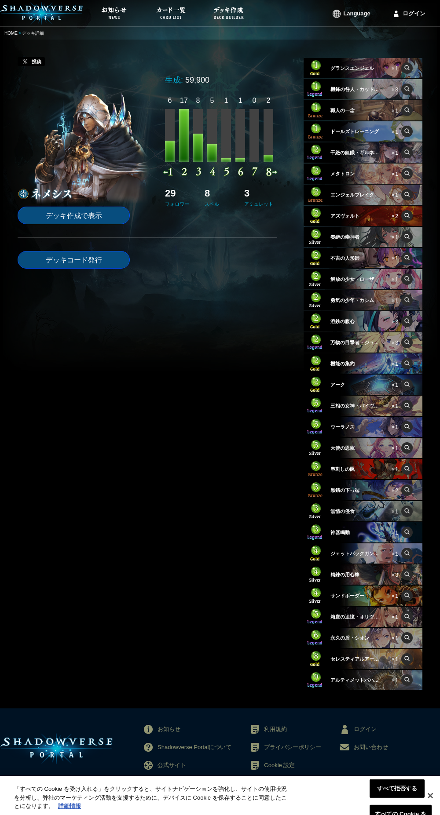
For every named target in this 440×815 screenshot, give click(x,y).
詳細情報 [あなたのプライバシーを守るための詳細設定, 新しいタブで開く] (69, 810)
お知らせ (169, 729)
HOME (11, 33)
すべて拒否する (397, 792)
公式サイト (172, 765)
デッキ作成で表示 (74, 215)
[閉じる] (430, 799)
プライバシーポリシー (292, 747)
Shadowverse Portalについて (194, 747)
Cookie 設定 (279, 765)
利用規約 (275, 729)
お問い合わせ (371, 747)
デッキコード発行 (74, 260)
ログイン (414, 13)
